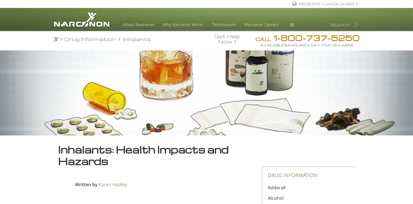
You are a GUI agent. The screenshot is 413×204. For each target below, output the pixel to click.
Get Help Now (227, 38)
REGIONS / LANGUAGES (327, 3)
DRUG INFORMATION (293, 175)
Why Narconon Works (183, 24)
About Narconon (138, 24)
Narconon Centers (262, 24)
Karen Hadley (113, 184)
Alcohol (276, 198)
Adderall (277, 187)
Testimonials (224, 24)
